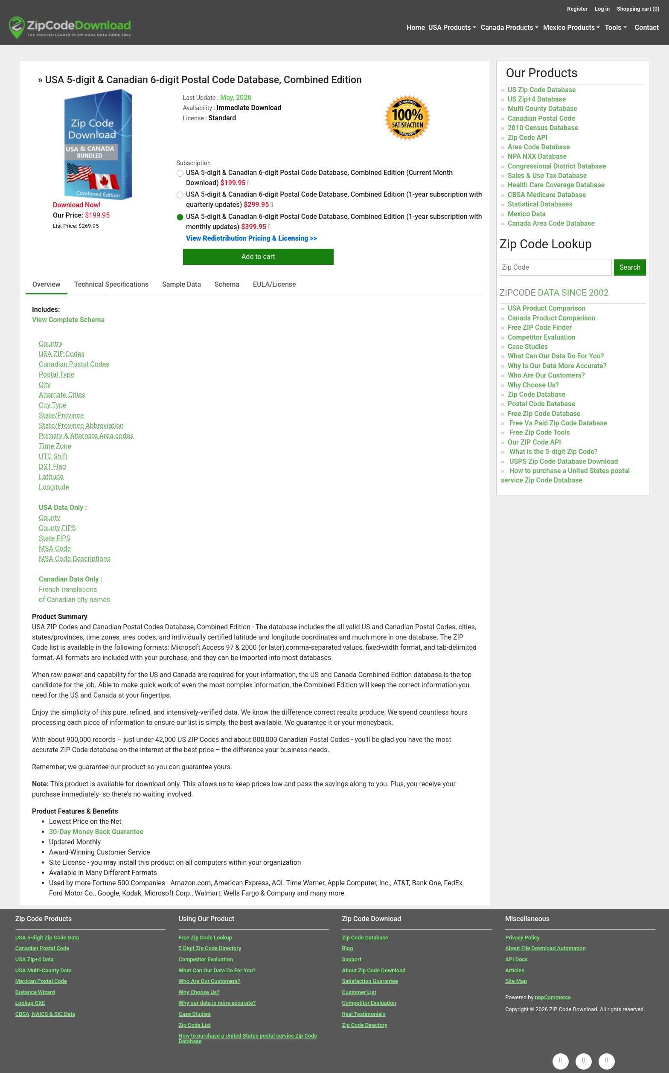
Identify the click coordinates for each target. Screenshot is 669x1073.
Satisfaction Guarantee (370, 981)
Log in (602, 9)
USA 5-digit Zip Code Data (47, 937)
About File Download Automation (545, 948)
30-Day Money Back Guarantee (96, 832)
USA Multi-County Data (43, 970)
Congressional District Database (557, 166)
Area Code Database (539, 147)
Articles (514, 970)
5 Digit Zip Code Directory (210, 948)
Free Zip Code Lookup (205, 937)
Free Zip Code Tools (539, 432)
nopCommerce (553, 997)
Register (577, 9)
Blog (347, 948)
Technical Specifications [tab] (111, 284)
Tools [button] (613, 27)
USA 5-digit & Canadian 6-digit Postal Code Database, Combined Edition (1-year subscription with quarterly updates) (329, 199)
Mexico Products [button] (569, 27)
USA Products (449, 27)
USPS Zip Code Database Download (563, 461)
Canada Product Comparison (552, 318)
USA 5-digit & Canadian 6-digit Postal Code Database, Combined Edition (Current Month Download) (315, 178)
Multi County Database (542, 109)
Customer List (359, 992)
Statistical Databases (540, 204)
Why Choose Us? (533, 385)
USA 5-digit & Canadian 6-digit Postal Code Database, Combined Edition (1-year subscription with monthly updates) (329, 221)
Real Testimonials (363, 1014)
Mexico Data (527, 214)
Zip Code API (527, 138)
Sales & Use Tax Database (547, 176)
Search (630, 267)
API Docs (516, 959)
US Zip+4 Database (537, 99)
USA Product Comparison (547, 308)
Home (416, 27)
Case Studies (528, 347)
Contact (647, 27)
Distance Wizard (35, 992)
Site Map (516, 981)
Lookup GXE (30, 1003)
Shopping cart (638, 9)
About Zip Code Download (373, 970)
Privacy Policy (522, 937)
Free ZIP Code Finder (540, 327)
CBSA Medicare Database (547, 195)
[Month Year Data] (248, 183)
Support (351, 959)
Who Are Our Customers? (546, 375)
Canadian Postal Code (541, 118)
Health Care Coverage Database (556, 185)
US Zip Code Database (542, 90)
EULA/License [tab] (274, 284)
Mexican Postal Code (41, 981)
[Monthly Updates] (269, 227)
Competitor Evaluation (542, 337)
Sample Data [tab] (181, 284)
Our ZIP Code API (534, 442)
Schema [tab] (227, 284)
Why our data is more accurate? (217, 1003)
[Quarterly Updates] (272, 204)
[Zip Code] (556, 267)
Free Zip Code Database (544, 414)
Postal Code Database (541, 404)
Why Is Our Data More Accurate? (557, 366)
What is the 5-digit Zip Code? (553, 452)
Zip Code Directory (364, 1025)
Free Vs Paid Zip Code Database (558, 423)
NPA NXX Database (537, 156)
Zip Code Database (536, 394)
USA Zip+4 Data (34, 959)
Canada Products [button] (507, 27)
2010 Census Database (543, 128)
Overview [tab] (46, 284)
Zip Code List (195, 1025)
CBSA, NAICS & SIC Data (45, 1014)
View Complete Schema (68, 320)
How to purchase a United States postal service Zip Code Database (248, 1038)
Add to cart (258, 257)
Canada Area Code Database (551, 223)
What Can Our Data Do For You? (556, 356)
